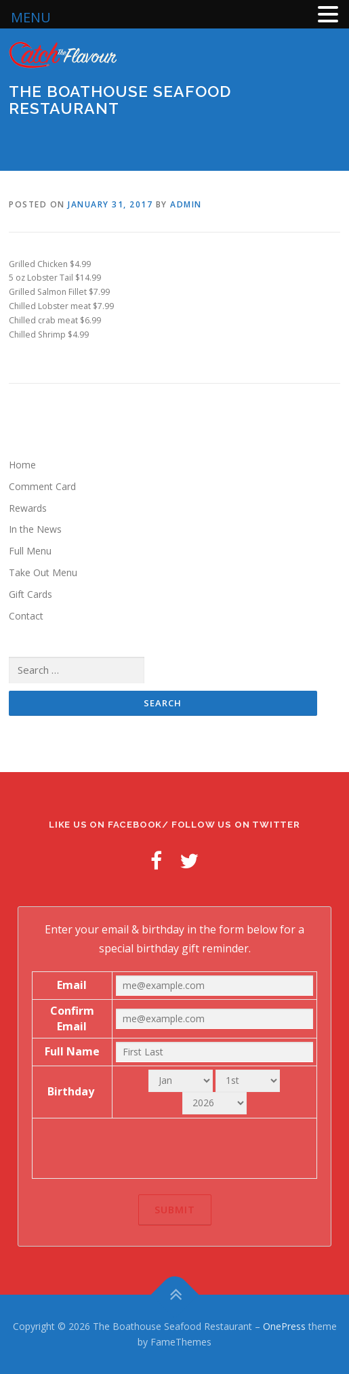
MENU (31, 17)
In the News (35, 529)
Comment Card (42, 486)
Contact (26, 615)
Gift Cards (30, 594)
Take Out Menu (43, 572)
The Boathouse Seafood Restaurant (120, 99)
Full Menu (30, 550)
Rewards (28, 508)
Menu (327, 145)
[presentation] (175, 1148)
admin (186, 204)
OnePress (284, 1326)
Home (22, 464)
